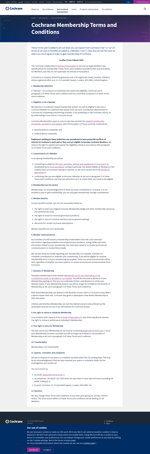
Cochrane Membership (58, 18)
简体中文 (80, 2)
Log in (128, 2)
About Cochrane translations (93, 2)
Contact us (109, 421)
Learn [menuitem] (73, 9)
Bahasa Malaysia (58, 2)
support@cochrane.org (93, 330)
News (108, 423)
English (8, 2)
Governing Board (57, 167)
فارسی (20, 2)
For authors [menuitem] (107, 9)
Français (27, 2)
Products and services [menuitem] (89, 9)
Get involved (43, 18)
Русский (34, 2)
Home (33, 18)
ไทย (66, 2)
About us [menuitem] (35, 9)
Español (14, 2)
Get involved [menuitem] (62, 9)
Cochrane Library (141, 2)
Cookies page (89, 443)
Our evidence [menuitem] (48, 9)
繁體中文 (72, 2)
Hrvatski (41, 2)
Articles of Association (67, 66)
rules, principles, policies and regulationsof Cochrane (81, 164)
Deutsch (48, 2)
